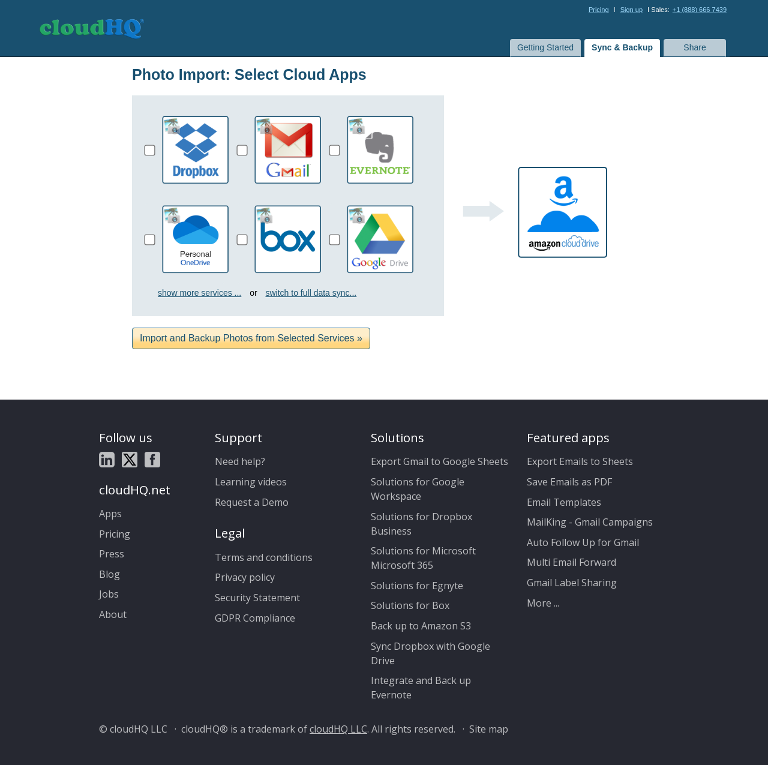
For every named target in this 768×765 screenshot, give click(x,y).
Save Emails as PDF (569, 481)
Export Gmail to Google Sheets (439, 461)
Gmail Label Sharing (572, 582)
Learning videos (251, 481)
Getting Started (545, 47)
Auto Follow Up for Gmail (583, 542)
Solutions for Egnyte (417, 585)
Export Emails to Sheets (580, 461)
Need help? (240, 461)
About (113, 614)
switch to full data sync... (311, 293)
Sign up (631, 9)
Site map (488, 729)
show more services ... (199, 293)
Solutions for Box (410, 605)
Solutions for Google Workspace (417, 489)
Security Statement (257, 597)
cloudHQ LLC (338, 729)
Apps (110, 513)
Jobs (109, 594)
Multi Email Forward (571, 562)
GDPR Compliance (255, 618)
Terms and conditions (264, 557)
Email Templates (564, 502)
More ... (543, 603)
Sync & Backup (622, 47)
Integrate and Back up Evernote (421, 687)
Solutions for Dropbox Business (421, 524)
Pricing (599, 9)
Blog (109, 574)
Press (111, 553)
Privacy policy (245, 577)
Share (694, 47)
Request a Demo (252, 502)
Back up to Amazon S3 (421, 625)
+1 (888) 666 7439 (700, 9)
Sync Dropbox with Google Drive (430, 653)
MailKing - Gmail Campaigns (590, 522)
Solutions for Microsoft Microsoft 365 (423, 558)
